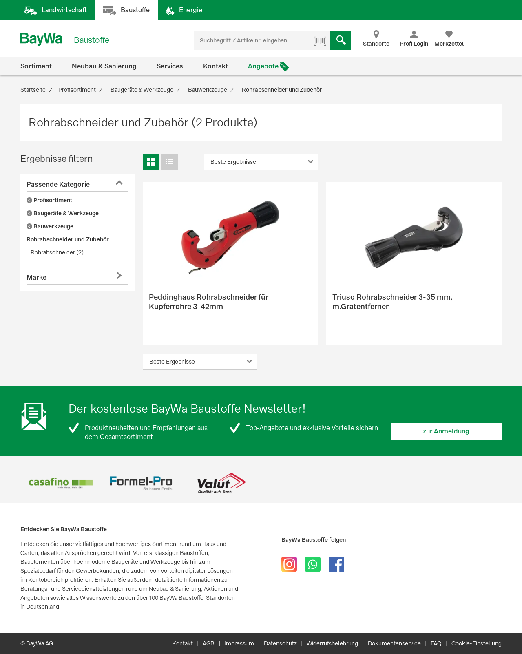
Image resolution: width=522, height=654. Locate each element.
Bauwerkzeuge (50, 226)
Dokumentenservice (394, 643)
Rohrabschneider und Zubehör (68, 239)
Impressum (239, 643)
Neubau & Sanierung (104, 66)
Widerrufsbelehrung (332, 643)
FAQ (436, 643)
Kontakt (215, 66)
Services (170, 66)
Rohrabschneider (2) (57, 252)
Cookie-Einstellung (476, 643)
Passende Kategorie (58, 184)
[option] (60, 483)
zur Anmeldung (446, 431)
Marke (36, 277)
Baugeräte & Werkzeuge (63, 213)
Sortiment (36, 66)
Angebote (263, 66)
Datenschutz (280, 643)
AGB (209, 643)
